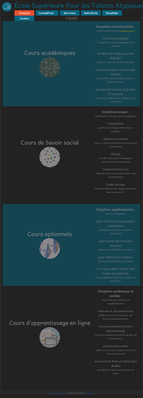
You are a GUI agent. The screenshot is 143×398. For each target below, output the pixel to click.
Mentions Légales (58, 393)
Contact (24, 18)
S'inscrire (24, 13)
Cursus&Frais (45, 13)
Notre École (90, 13)
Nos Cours (69, 13)
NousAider (112, 13)
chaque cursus (127, 30)
